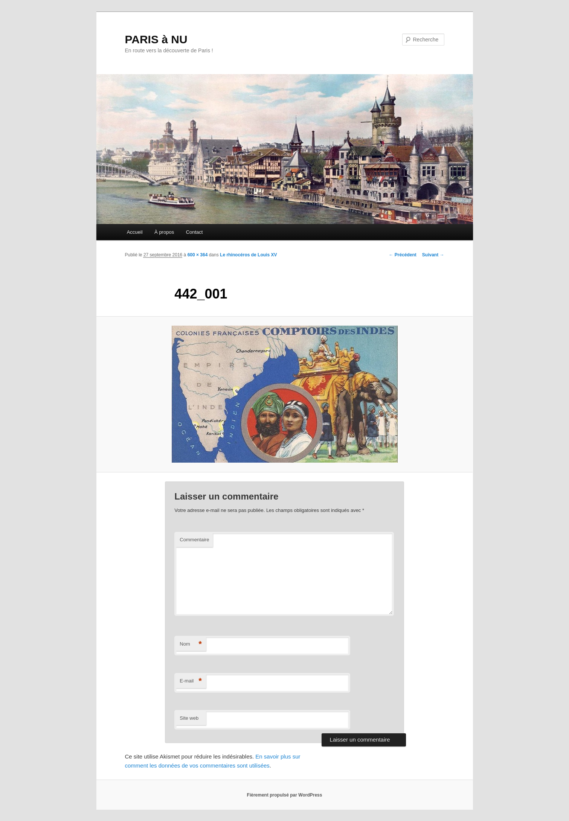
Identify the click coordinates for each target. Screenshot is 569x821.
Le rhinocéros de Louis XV (248, 254)
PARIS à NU (156, 39)
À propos (164, 232)
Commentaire (194, 539)
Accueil (135, 232)
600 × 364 (198, 254)
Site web (189, 718)
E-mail (191, 681)
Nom (191, 644)
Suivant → (433, 254)
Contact (194, 232)
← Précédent (402, 254)
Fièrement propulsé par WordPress (284, 795)
